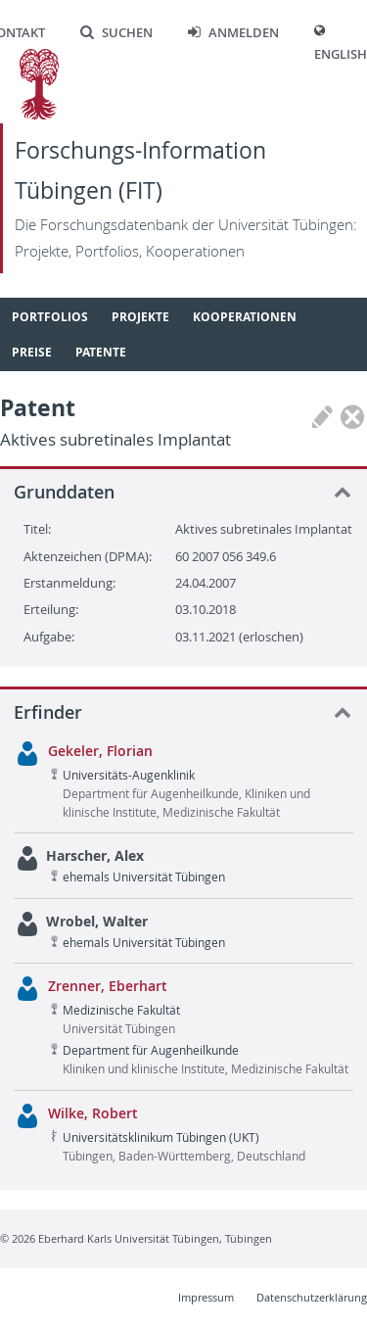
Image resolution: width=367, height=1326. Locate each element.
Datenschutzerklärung (311, 1297)
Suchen (116, 32)
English (340, 54)
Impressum (206, 1297)
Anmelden (233, 32)
